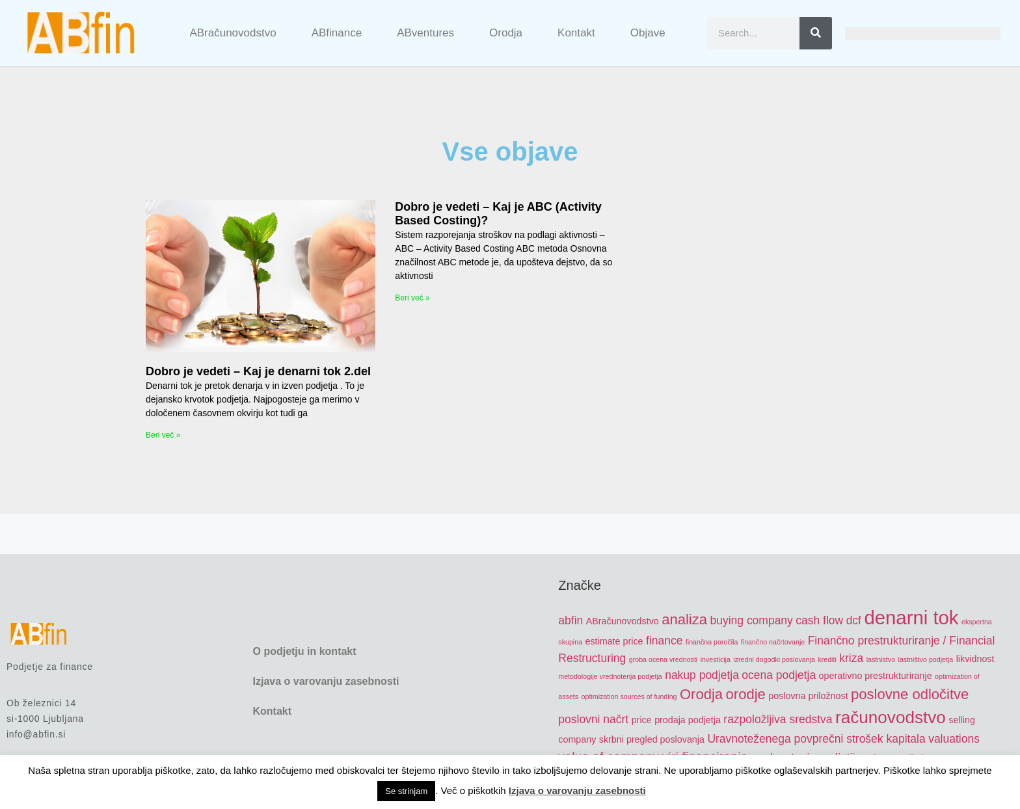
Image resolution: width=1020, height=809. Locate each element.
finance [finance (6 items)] (664, 640)
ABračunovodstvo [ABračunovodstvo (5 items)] (622, 621)
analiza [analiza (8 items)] (684, 619)
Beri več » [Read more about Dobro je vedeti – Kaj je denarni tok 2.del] (163, 435)
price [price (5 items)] (642, 720)
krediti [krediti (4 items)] (827, 659)
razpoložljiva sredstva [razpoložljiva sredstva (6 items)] (777, 719)
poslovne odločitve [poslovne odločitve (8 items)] (910, 694)
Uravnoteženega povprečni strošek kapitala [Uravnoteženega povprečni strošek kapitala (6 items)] (816, 738)
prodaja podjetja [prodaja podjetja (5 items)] (687, 720)
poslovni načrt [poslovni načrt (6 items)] (593, 719)
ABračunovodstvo (232, 33)
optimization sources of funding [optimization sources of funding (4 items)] (629, 696)
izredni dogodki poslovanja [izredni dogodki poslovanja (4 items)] (774, 659)
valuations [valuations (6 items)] (954, 738)
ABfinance (337, 33)
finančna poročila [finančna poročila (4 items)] (712, 642)
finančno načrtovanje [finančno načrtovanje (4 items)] (773, 642)
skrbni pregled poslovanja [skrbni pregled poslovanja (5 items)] (652, 739)
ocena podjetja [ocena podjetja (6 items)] (779, 675)
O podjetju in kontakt (304, 651)
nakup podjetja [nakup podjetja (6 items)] (702, 675)
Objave (647, 33)
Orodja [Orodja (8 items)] (701, 694)
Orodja (505, 33)
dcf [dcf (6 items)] (853, 620)
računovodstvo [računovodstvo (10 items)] (890, 717)
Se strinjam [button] (406, 791)
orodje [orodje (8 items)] (746, 694)
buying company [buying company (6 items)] (751, 620)
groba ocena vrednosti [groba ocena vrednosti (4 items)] (663, 659)
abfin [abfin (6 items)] (570, 620)
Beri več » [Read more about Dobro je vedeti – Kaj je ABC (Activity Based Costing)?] (412, 297)
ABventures (425, 33)
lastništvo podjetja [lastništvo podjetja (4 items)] (926, 659)
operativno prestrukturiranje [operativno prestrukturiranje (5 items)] (875, 675)
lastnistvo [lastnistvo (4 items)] (880, 659)
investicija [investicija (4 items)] (716, 659)
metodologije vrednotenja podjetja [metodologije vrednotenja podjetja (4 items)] (610, 676)
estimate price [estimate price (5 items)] (614, 641)
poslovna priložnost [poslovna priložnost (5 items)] (808, 696)
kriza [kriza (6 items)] (851, 658)
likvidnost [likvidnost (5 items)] (975, 659)
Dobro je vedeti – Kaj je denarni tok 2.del (258, 371)
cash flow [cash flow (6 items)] (819, 620)
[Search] (815, 33)
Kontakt (576, 33)
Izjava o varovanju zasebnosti (325, 681)
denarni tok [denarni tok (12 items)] (911, 617)
